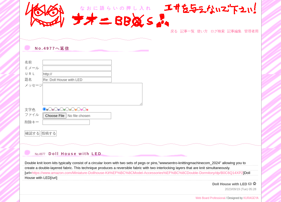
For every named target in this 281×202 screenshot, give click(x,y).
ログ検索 (217, 31)
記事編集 (234, 31)
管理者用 (251, 31)
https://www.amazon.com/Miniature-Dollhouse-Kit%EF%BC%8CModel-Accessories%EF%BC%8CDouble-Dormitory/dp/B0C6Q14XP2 (137, 173)
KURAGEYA (250, 198)
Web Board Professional (210, 198)
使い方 (202, 31)
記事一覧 (187, 31)
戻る (174, 31)
